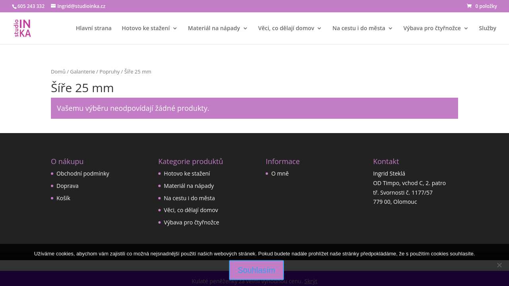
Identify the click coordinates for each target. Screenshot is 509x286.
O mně (280, 173)
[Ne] (499, 265)
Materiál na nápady (214, 28)
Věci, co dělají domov (286, 28)
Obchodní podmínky (82, 173)
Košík (63, 198)
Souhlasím (257, 270)
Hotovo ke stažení (146, 28)
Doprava (67, 185)
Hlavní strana (94, 28)
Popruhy (109, 71)
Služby (487, 28)
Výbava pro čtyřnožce (432, 28)
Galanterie (82, 71)
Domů (58, 71)
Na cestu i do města (358, 28)
